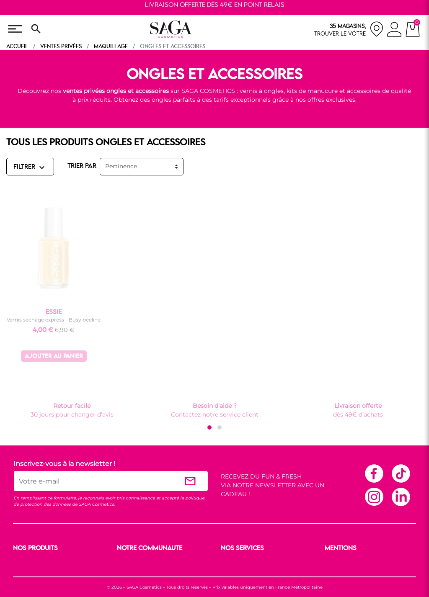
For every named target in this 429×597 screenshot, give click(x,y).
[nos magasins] (349, 29)
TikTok (400, 473)
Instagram (374, 496)
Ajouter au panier (54, 356)
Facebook (374, 473)
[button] (209, 427)
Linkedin (400, 496)
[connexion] (394, 30)
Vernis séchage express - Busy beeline (54, 320)
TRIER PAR (81, 166)
